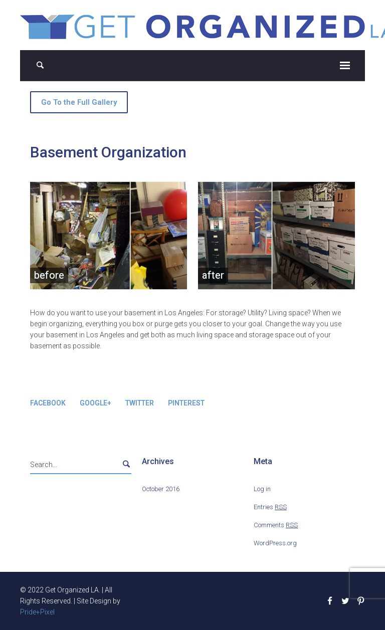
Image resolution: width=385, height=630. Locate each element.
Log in (262, 489)
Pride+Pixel (37, 612)
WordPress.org (275, 543)
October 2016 (160, 489)
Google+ (95, 403)
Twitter (139, 403)
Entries (270, 507)
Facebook (48, 403)
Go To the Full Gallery (79, 102)
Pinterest (186, 403)
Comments (276, 525)
